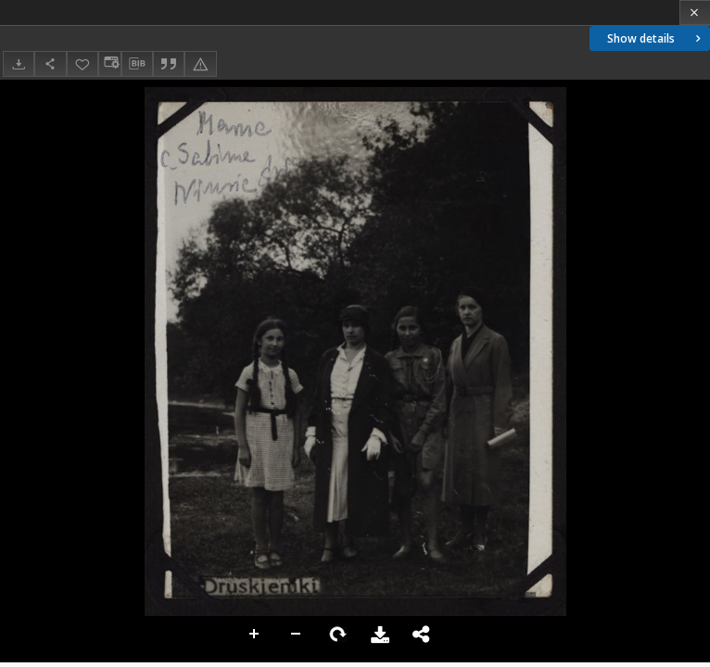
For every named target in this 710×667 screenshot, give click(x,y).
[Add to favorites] (82, 63)
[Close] (694, 12)
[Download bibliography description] (137, 64)
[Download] (18, 63)
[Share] (50, 63)
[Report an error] (200, 63)
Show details (655, 38)
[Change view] (109, 63)
